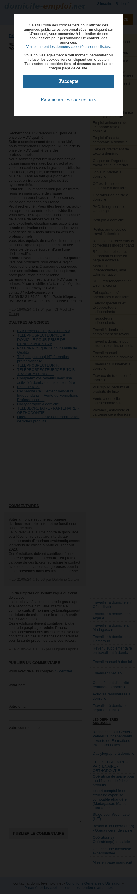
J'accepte (68, 81)
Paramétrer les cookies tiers (68, 99)
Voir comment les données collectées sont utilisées (68, 46)
